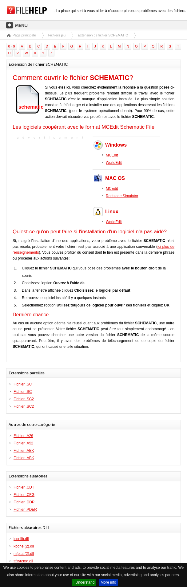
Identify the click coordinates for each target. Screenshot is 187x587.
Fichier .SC (23, 384)
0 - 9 (11, 46)
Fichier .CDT (24, 487)
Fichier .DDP (24, 502)
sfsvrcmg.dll (23, 561)
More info (108, 582)
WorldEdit (114, 162)
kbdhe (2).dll (24, 546)
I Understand (84, 582)
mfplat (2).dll (24, 554)
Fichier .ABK (24, 450)
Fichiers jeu (57, 35)
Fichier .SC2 (24, 399)
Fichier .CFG (24, 495)
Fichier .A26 (23, 436)
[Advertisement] (51, 179)
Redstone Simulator (122, 196)
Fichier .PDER (25, 509)
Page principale (24, 35)
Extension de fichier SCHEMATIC (103, 35)
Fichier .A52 (23, 443)
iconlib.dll (21, 539)
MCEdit (112, 155)
